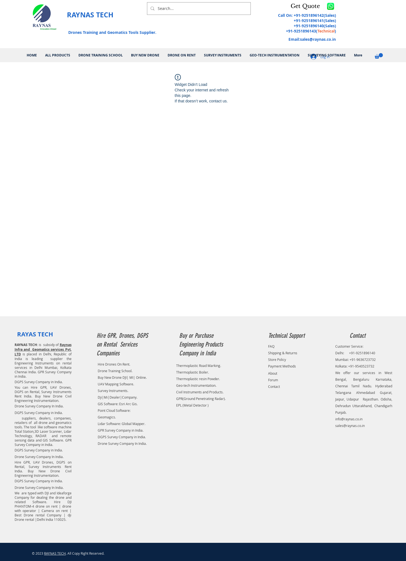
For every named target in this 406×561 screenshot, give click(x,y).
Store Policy (277, 359)
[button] (306, 6)
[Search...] (198, 8)
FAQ (271, 346)
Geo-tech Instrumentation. (196, 385)
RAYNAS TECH (55, 553)
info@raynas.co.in (349, 419)
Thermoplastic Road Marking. (198, 365)
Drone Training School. (115, 371)
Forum (273, 380)
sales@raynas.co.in (318, 39)
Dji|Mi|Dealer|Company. (117, 397)
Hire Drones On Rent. (114, 364)
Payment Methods (282, 366)
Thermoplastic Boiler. (192, 372)
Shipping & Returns (282, 353)
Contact (274, 386)
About (272, 373)
